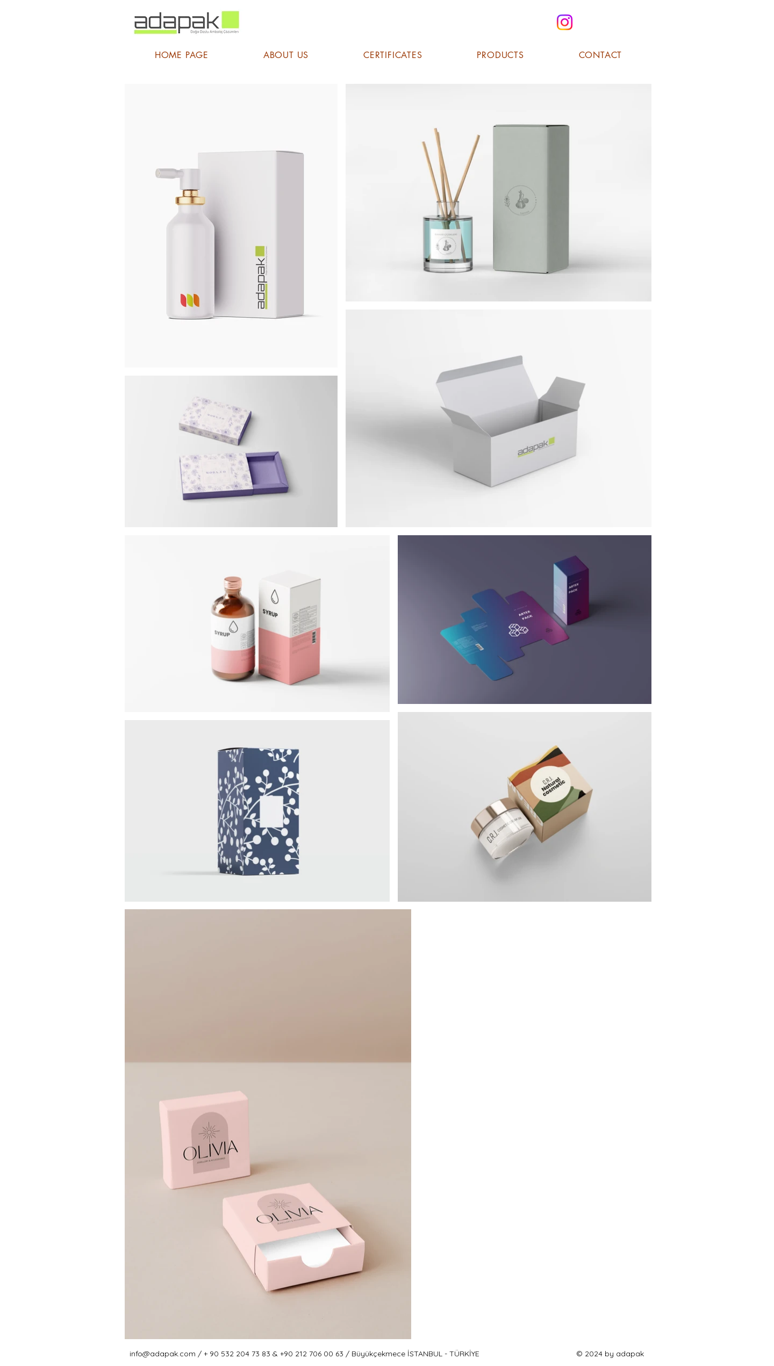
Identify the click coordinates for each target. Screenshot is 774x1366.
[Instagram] (564, 22)
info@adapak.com (163, 1353)
